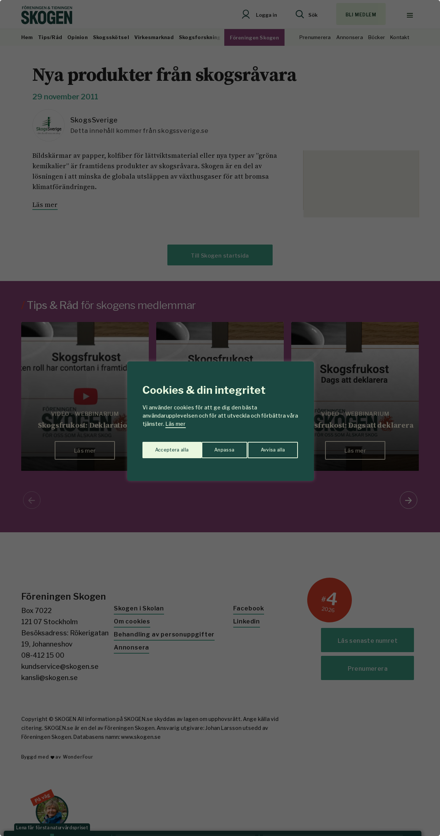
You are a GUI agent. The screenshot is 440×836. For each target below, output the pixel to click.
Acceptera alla (269, 447)
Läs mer (176, 424)
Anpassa (163, 447)
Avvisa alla (212, 447)
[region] (220, 418)
